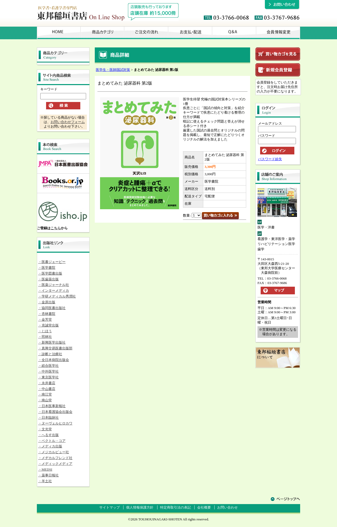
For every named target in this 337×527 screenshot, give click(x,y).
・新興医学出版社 (52, 342)
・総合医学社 (48, 366)
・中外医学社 (48, 371)
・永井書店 (46, 383)
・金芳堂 (45, 319)
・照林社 (45, 337)
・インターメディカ (53, 290)
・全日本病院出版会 (53, 360)
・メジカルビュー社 (53, 452)
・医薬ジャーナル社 (53, 285)
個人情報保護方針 (139, 507)
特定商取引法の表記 (175, 507)
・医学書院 (46, 268)
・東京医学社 (48, 377)
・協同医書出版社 (52, 308)
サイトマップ (109, 507)
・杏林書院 (46, 314)
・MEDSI (45, 469)
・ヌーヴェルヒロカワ (55, 423)
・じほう (45, 331)
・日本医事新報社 (52, 406)
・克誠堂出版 (48, 325)
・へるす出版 (48, 435)
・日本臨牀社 (48, 417)
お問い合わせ (227, 507)
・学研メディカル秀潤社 (57, 296)
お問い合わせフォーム (68, 122)
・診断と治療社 (50, 354)
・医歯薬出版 (48, 279)
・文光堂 (45, 429)
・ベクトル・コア (52, 441)
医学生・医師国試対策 (113, 70)
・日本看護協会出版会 (55, 412)
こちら (56, 228)
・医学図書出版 (50, 273)
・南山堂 (45, 400)
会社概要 (204, 507)
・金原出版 (46, 302)
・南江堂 (45, 394)
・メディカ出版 (50, 446)
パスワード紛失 (270, 159)
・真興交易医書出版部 (55, 348)
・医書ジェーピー (52, 262)
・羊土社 (45, 481)
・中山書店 (46, 389)
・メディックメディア (55, 464)
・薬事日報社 (48, 475)
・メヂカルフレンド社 (55, 458)
